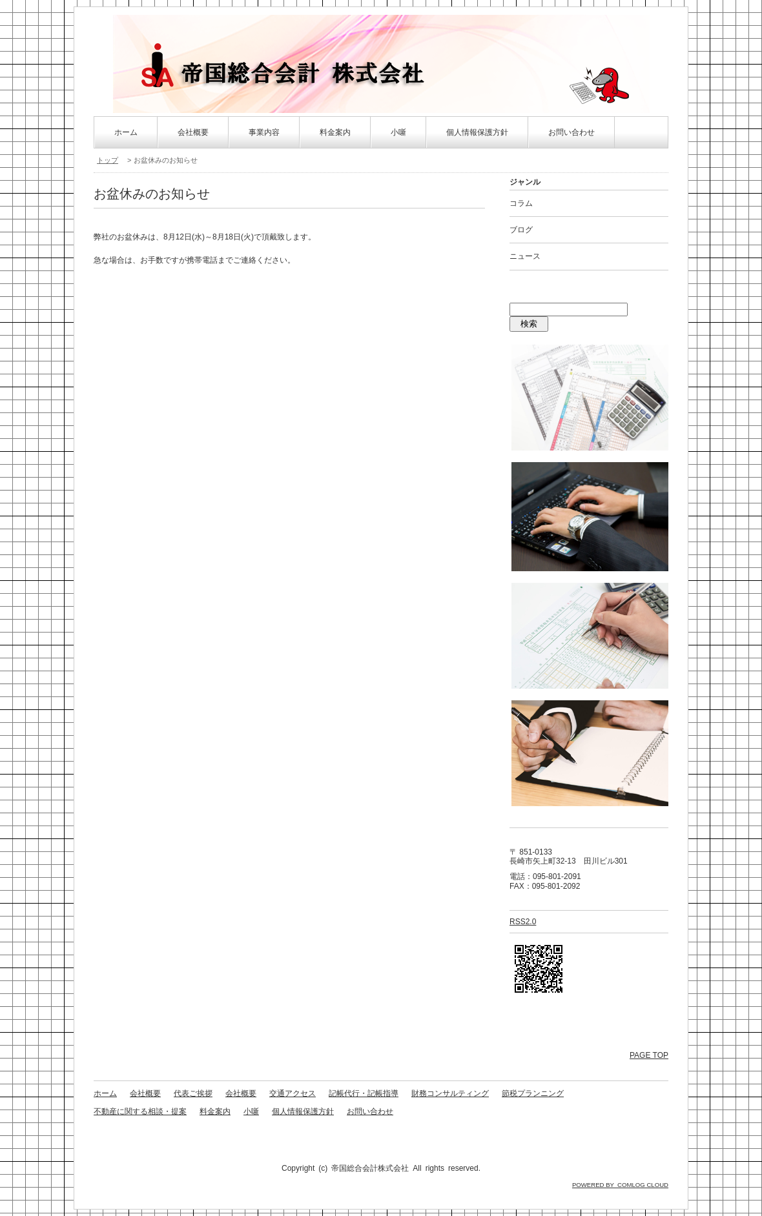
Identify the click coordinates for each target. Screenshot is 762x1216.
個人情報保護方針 (477, 132)
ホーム (126, 132)
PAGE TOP (649, 1055)
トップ (107, 160)
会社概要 (193, 132)
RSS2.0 (523, 921)
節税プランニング (533, 1093)
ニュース (525, 256)
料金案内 (335, 132)
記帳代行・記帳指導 (363, 1093)
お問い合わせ (571, 132)
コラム (521, 203)
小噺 (398, 132)
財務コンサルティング (450, 1093)
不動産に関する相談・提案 (140, 1111)
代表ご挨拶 (193, 1093)
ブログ (521, 229)
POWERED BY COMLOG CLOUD (620, 1184)
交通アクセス (292, 1093)
